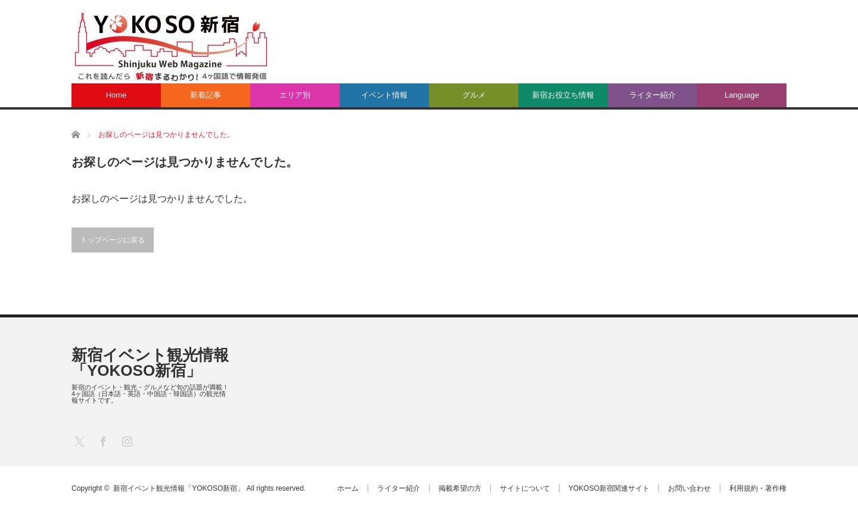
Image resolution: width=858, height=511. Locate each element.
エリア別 (294, 95)
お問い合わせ (689, 488)
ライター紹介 (652, 95)
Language (742, 95)
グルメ (474, 95)
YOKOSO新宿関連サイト (608, 488)
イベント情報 (384, 95)
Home (116, 95)
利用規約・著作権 (757, 488)
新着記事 (205, 95)
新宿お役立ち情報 (563, 95)
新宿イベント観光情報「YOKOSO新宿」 (150, 362)
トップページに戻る (112, 240)
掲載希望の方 (460, 488)
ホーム (348, 488)
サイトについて (525, 488)
